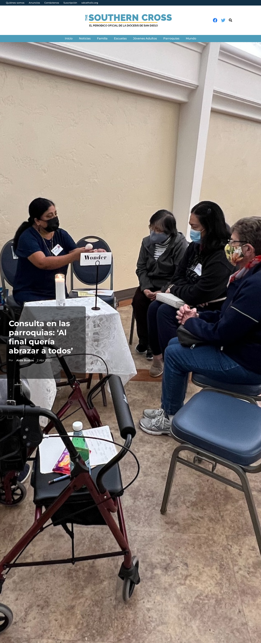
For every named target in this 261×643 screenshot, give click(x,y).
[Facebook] (215, 20)
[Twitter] (223, 20)
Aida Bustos (24, 360)
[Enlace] (130, 20)
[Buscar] (230, 20)
